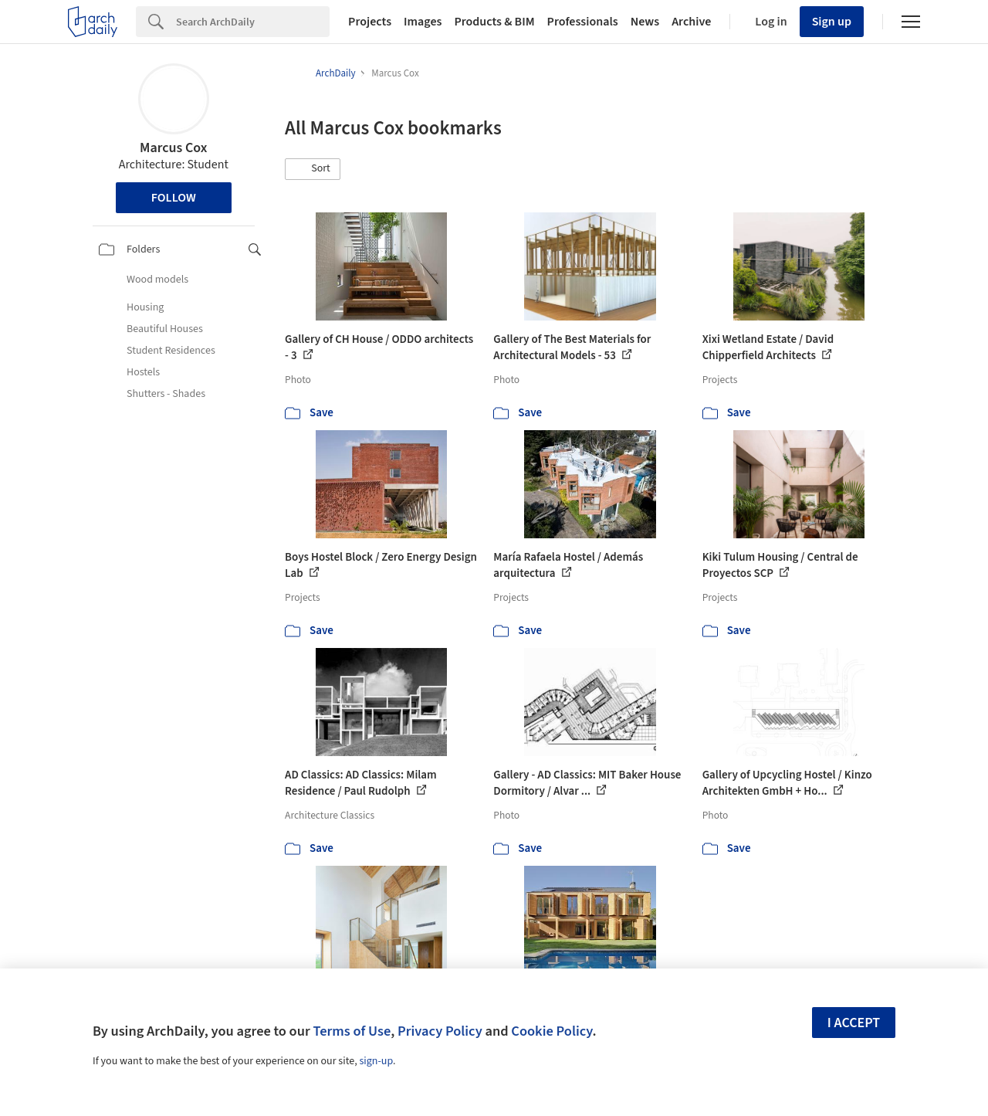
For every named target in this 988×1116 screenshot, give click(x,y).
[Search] (253, 21)
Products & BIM (494, 21)
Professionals (582, 21)
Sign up (831, 21)
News (645, 21)
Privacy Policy (440, 1031)
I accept (853, 1023)
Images (423, 21)
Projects (369, 21)
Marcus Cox (173, 148)
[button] (312, 169)
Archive (691, 21)
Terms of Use (352, 1031)
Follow (173, 197)
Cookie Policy (551, 1031)
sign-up (376, 1061)
